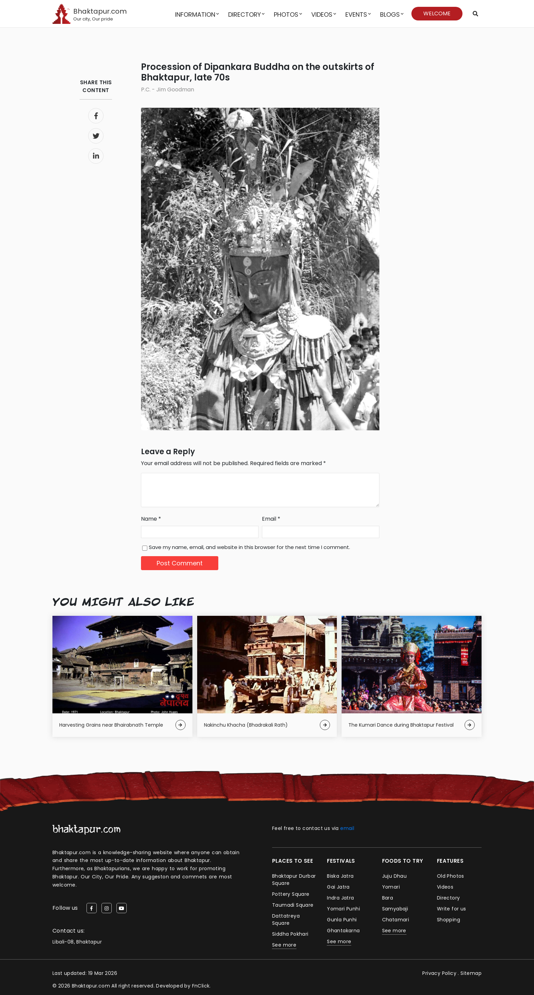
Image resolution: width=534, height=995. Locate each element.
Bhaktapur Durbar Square (294, 880)
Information (195, 14)
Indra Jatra (340, 897)
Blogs (390, 14)
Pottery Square (291, 894)
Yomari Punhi (343, 908)
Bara (387, 897)
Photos (286, 14)
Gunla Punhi (342, 919)
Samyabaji (395, 908)
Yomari (391, 886)
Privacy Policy (439, 973)
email (347, 828)
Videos (321, 14)
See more (284, 944)
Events (356, 14)
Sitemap (471, 973)
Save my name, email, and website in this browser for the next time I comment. (249, 547)
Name (151, 519)
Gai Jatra (338, 886)
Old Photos (450, 876)
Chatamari (395, 919)
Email (271, 519)
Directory (244, 14)
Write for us (451, 908)
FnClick (201, 985)
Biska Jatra (340, 876)
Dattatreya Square (286, 919)
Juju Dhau (394, 876)
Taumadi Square (293, 905)
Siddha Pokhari (290, 934)
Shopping (448, 919)
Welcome (437, 13)
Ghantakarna (343, 930)
